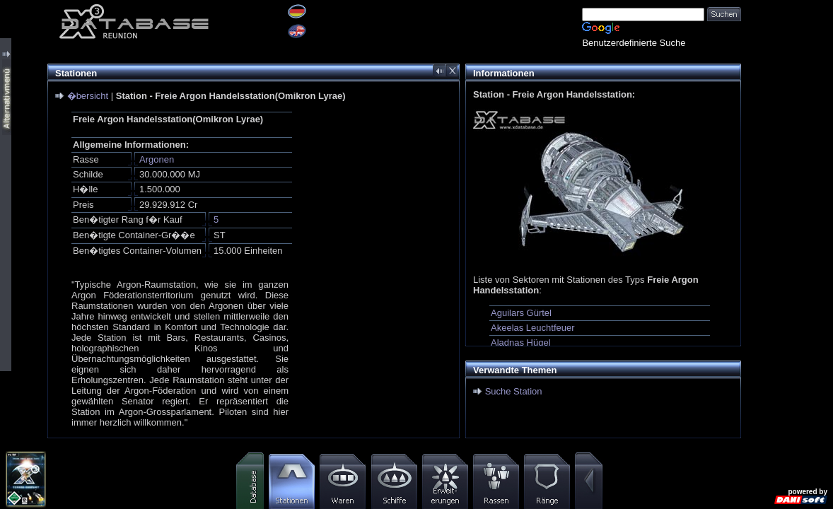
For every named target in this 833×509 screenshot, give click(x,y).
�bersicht (88, 95)
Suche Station (513, 391)
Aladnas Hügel (521, 342)
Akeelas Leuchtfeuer (533, 327)
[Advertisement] (787, 212)
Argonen (156, 159)
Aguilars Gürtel (521, 313)
